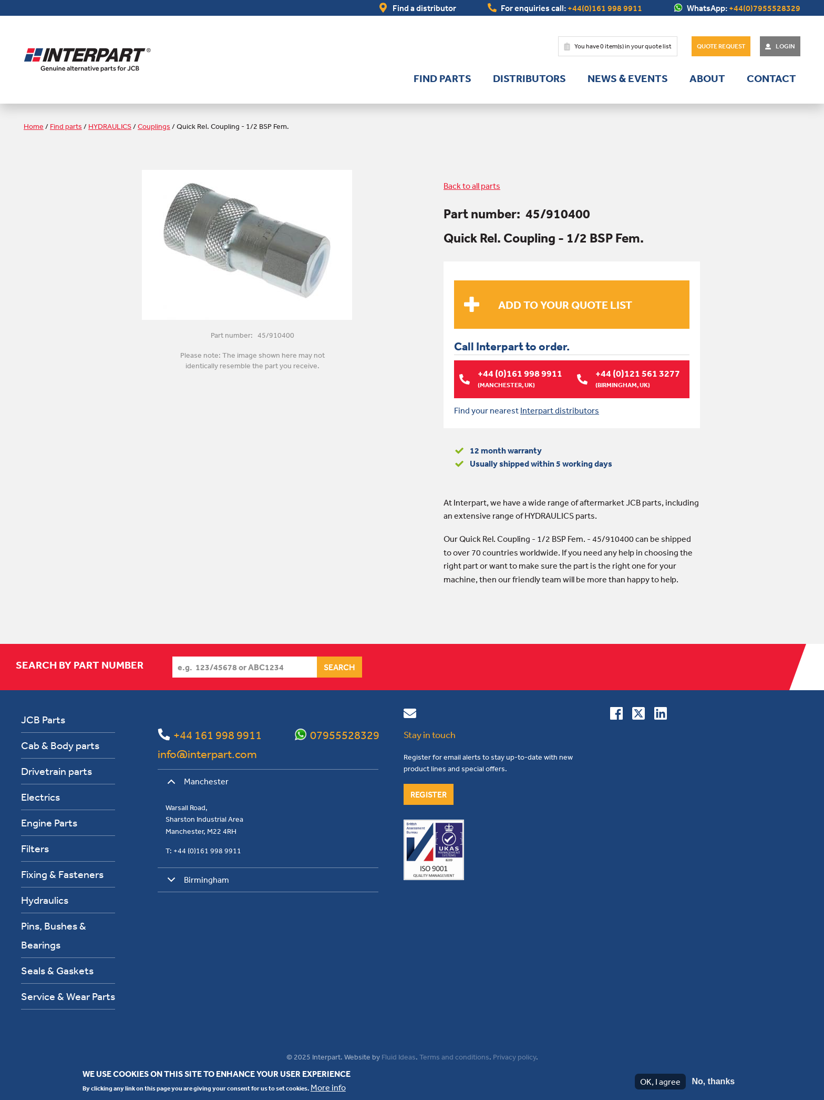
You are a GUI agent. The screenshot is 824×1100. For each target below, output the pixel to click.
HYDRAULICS (109, 126)
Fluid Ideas (399, 1057)
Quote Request (721, 46)
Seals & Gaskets (57, 970)
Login (785, 46)
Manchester (196, 785)
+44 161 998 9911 (217, 735)
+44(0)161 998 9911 (605, 8)
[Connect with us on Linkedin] (660, 715)
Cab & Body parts (60, 745)
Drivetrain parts (56, 771)
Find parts (442, 78)
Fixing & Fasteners (62, 874)
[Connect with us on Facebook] (616, 715)
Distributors (529, 78)
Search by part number (79, 665)
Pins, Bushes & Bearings (53, 935)
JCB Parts (43, 719)
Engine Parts (49, 822)
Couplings (154, 126)
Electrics (40, 797)
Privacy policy (514, 1057)
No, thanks (713, 1081)
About (707, 78)
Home (34, 126)
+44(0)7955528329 (764, 8)
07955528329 (344, 735)
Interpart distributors (559, 410)
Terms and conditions (454, 1057)
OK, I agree (660, 1081)
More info (328, 1087)
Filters (35, 848)
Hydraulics (44, 900)
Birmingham (196, 883)
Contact (771, 78)
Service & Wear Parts (68, 996)
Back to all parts (472, 185)
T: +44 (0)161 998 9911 (203, 850)
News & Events (628, 78)
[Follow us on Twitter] (638, 715)
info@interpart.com (207, 754)
